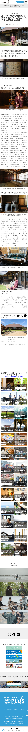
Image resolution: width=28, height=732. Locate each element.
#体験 (12, 24)
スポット (16, 709)
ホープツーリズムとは (8, 709)
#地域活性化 (7, 24)
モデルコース (22, 709)
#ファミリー (17, 24)
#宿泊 (21, 24)
